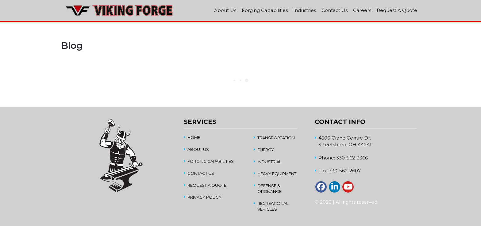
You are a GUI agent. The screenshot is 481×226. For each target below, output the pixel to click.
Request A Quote (397, 10)
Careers (362, 10)
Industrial (269, 161)
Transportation (276, 137)
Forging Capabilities (265, 10)
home (193, 137)
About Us (225, 10)
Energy (265, 149)
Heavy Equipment (276, 173)
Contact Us (334, 10)
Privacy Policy (204, 197)
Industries (304, 10)
